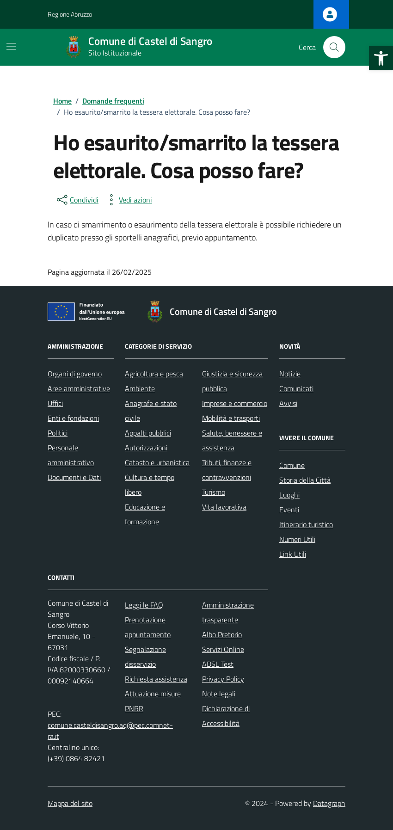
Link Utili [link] (292, 553)
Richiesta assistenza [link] (156, 678)
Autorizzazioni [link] (146, 447)
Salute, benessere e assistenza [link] (232, 440)
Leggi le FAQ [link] (144, 604)
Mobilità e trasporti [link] (231, 418)
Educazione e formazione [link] (145, 514)
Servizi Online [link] (223, 649)
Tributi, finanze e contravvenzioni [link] (227, 470)
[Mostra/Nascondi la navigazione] (11, 46)
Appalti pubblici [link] (148, 432)
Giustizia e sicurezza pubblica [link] (232, 381)
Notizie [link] (290, 373)
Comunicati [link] (296, 388)
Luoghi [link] (289, 494)
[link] (381, 58)
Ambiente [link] (140, 388)
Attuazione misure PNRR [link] (153, 701)
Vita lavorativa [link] (224, 506)
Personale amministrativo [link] (71, 455)
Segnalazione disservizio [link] (145, 657)
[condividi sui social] (76, 199)
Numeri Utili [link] (297, 539)
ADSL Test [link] (217, 664)
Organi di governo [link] (75, 373)
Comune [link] (292, 465)
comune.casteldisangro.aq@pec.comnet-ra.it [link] (110, 730)
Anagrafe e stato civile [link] (151, 411)
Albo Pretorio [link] (222, 634)
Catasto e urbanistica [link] (157, 462)
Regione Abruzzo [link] (70, 14)
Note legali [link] (218, 693)
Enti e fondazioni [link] (73, 418)
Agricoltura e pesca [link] (154, 373)
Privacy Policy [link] (223, 678)
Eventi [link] (289, 509)
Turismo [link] (213, 492)
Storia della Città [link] (305, 480)
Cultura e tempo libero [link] (149, 485)
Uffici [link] (55, 403)
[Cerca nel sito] (334, 47)
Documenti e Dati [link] (74, 477)
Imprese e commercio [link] (234, 403)
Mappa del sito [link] (70, 803)
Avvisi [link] (288, 403)
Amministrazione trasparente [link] (228, 612)
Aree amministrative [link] (79, 388)
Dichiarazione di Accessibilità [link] (226, 716)
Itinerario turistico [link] (306, 524)
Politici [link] (58, 432)
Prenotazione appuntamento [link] (148, 627)
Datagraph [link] (329, 803)
